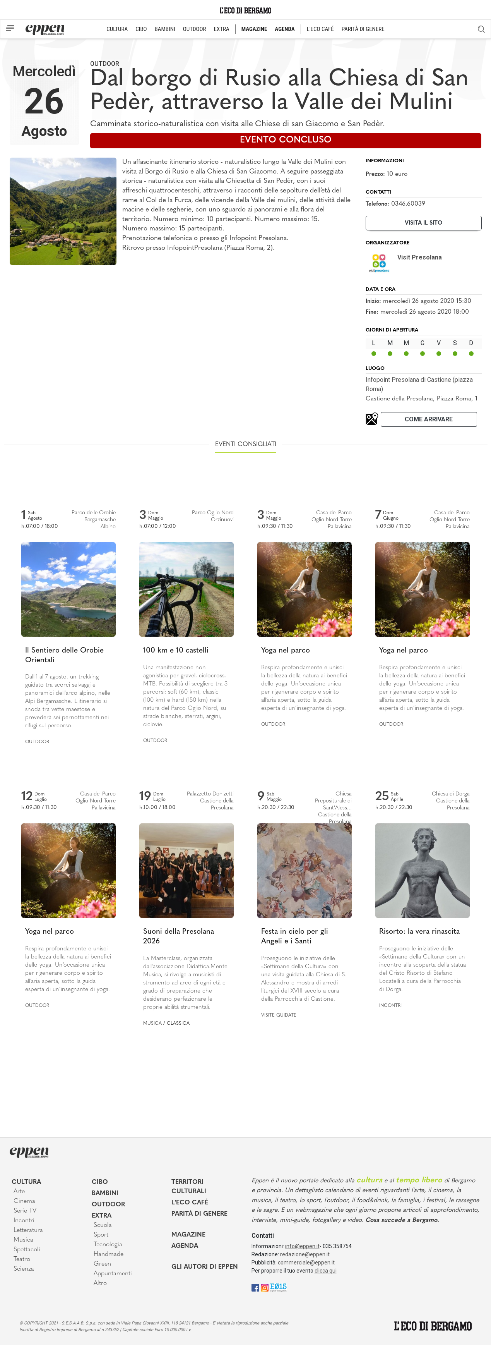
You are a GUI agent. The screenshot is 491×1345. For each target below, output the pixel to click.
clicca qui (326, 1271)
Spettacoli (27, 1250)
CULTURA (117, 29)
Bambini (105, 1193)
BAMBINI (165, 29)
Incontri (390, 1005)
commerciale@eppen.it (306, 1262)
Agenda (184, 1246)
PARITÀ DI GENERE (363, 29)
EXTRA (221, 29)
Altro (100, 1283)
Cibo (100, 1182)
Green (102, 1264)
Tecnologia (108, 1245)
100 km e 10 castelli (176, 650)
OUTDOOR (194, 29)
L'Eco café (189, 1203)
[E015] (278, 1287)
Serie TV (25, 1211)
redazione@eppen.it (305, 1254)
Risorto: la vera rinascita (419, 932)
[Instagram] (265, 1287)
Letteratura (28, 1230)
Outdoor (104, 63)
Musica (152, 1023)
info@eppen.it (302, 1246)
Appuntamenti (113, 1274)
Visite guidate (278, 1015)
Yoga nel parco (285, 650)
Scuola (103, 1225)
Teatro (22, 1259)
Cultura (26, 1182)
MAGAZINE (254, 29)
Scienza (24, 1269)
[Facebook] (255, 1287)
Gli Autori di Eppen (204, 1267)
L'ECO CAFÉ (320, 29)
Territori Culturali (188, 1187)
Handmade (108, 1254)
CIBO (141, 29)
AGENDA (284, 29)
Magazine (188, 1235)
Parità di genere (199, 1214)
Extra (101, 1216)
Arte (19, 1192)
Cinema (24, 1201)
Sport (101, 1235)
